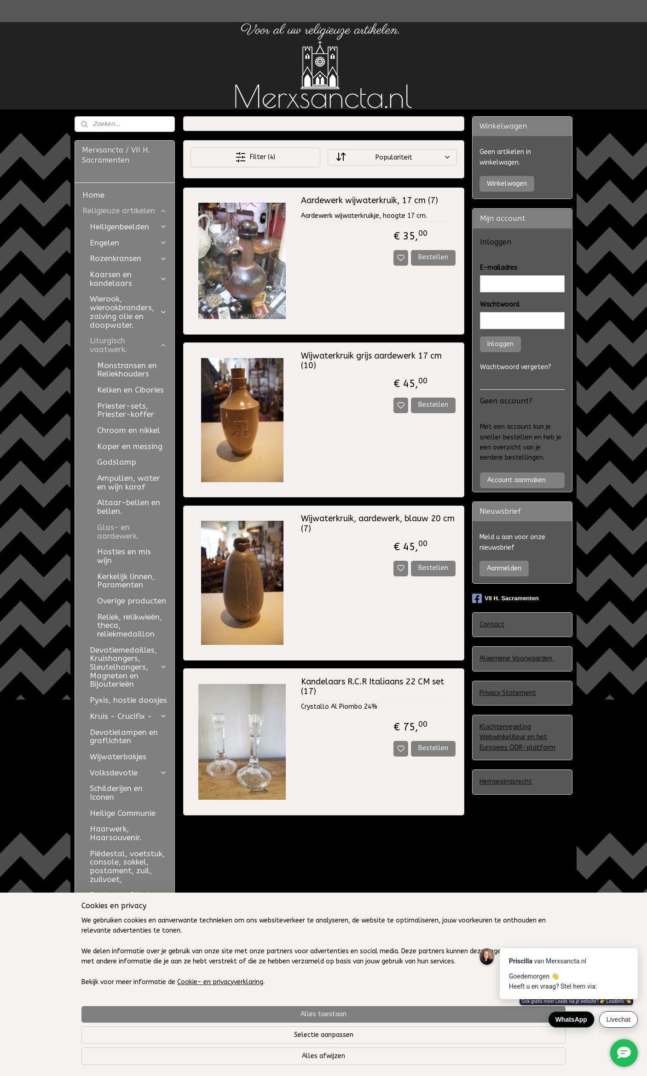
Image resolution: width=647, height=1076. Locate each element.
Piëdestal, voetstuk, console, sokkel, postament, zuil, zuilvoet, (127, 866)
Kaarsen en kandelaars (128, 279)
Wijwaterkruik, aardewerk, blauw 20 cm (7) (377, 524)
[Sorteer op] (392, 157)
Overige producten (131, 600)
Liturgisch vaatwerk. (128, 345)
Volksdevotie (128, 772)
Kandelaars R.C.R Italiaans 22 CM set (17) (372, 687)
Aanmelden (504, 568)
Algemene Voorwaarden (516, 658)
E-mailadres (498, 268)
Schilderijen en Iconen (116, 793)
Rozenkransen (128, 258)
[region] (262, 1029)
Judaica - (107, 911)
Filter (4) (255, 157)
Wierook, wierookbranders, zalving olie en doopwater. (128, 311)
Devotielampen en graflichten (124, 737)
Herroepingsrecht (505, 782)
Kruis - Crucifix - (128, 716)
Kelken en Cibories (130, 389)
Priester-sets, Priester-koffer (125, 410)
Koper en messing (129, 446)
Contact (491, 624)
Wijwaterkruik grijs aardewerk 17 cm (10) (370, 361)
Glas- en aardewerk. (118, 532)
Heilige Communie (123, 813)
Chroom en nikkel (128, 430)
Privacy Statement (507, 693)
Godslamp (116, 462)
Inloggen (500, 344)
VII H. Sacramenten (505, 598)
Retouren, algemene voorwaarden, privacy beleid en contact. (124, 948)
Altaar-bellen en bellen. (128, 507)
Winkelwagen (507, 184)
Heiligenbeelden (128, 226)
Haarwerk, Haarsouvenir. (116, 833)
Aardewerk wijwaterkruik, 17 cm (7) (369, 200)
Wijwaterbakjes (118, 756)
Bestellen (433, 257)
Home (93, 194)
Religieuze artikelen (124, 210)
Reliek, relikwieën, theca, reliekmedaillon (129, 625)
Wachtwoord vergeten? (515, 367)
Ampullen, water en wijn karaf (128, 482)
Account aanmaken (516, 480)
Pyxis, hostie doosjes (128, 700)
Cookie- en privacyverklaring (209, 1060)
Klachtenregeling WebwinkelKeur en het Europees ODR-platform (517, 737)
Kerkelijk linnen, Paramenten (126, 581)
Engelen (128, 242)
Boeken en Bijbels (122, 895)
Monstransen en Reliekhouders (127, 370)
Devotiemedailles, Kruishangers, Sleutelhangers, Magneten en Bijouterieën (128, 667)
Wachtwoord (499, 304)
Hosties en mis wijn (124, 556)
